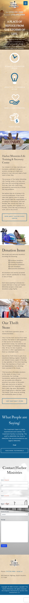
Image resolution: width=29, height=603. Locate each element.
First (2, 485)
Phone (5, 503)
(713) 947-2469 (18, 15)
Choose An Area (5, 511)
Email (5, 495)
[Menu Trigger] (25, 3)
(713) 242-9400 (16, 12)
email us (19, 571)
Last (2, 491)
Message (3, 519)
